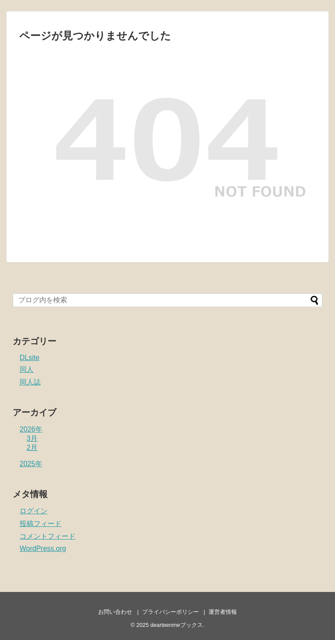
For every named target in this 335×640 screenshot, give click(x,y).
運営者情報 (223, 612)
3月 (32, 438)
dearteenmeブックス (176, 625)
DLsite (29, 357)
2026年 (31, 429)
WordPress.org (43, 548)
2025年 (31, 463)
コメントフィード (47, 536)
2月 (32, 447)
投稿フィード (41, 523)
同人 (27, 369)
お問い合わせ (115, 612)
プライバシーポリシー (170, 612)
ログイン (34, 511)
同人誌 (30, 382)
